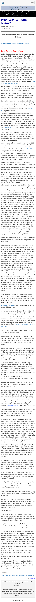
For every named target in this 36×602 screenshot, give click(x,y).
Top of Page (32, 578)
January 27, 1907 (9, 127)
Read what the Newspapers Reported (15, 43)
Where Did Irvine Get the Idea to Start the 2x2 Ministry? (17, 576)
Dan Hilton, (30, 149)
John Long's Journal (7, 305)
